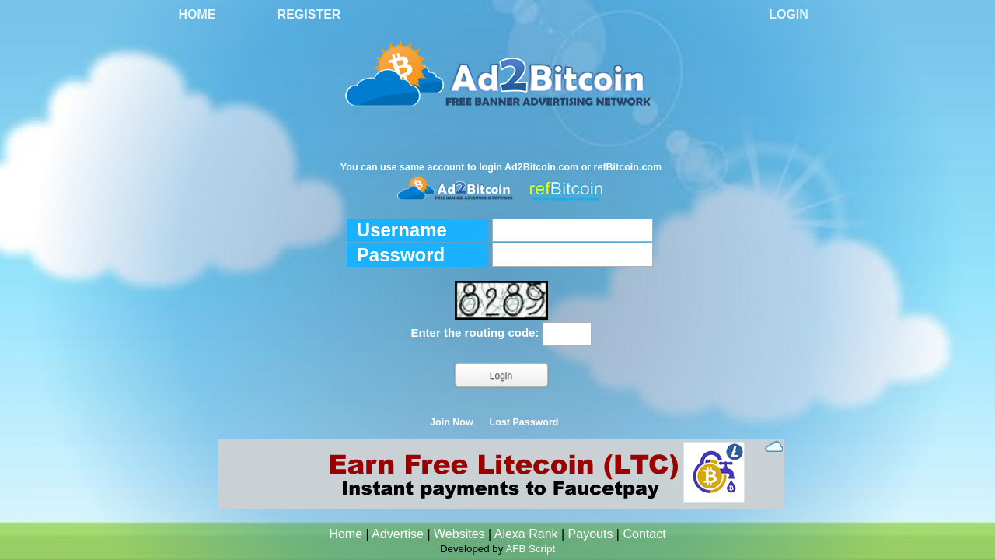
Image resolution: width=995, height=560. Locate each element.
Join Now (451, 422)
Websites (459, 534)
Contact (644, 534)
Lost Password (524, 422)
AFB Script (530, 549)
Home (197, 14)
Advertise (398, 534)
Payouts (590, 534)
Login (788, 14)
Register (309, 14)
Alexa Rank (526, 534)
